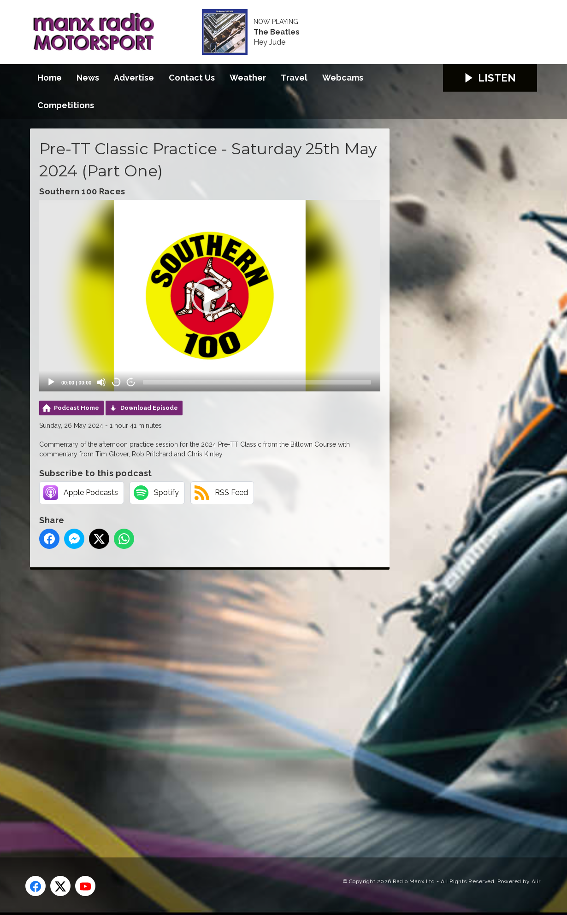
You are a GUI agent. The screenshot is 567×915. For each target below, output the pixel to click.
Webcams (342, 77)
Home (49, 77)
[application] (209, 295)
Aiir (536, 881)
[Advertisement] (203, 703)
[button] (209, 295)
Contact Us (192, 77)
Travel (294, 77)
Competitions (65, 105)
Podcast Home (76, 407)
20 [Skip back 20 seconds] (116, 382)
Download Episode (149, 407)
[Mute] (101, 382)
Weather (248, 77)
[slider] (257, 382)
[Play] (51, 382)
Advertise (134, 77)
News (88, 77)
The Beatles (277, 32)
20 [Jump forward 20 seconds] (131, 382)
